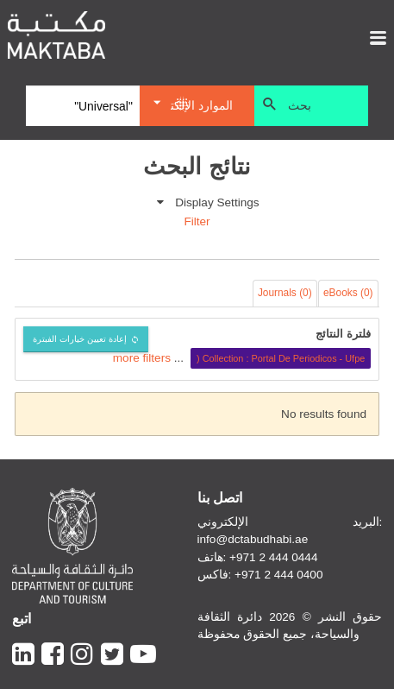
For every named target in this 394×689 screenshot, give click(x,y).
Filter (197, 221)
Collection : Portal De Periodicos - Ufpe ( (281, 358)
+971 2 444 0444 (273, 557)
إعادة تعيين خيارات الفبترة (80, 339)
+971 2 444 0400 (278, 574)
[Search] (83, 106)
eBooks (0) (348, 293)
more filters (142, 357)
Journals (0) (285, 293)
